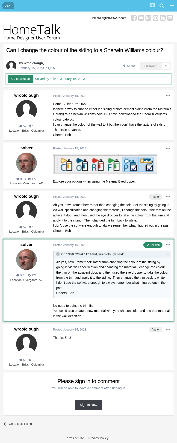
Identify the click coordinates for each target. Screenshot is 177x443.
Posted (69, 95)
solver (26, 148)
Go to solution (20, 78)
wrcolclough (33, 63)
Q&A (51, 68)
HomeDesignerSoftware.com (108, 18)
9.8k (21, 179)
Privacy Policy (98, 438)
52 (23, 126)
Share (129, 66)
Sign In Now (88, 405)
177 (32, 179)
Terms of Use (74, 438)
